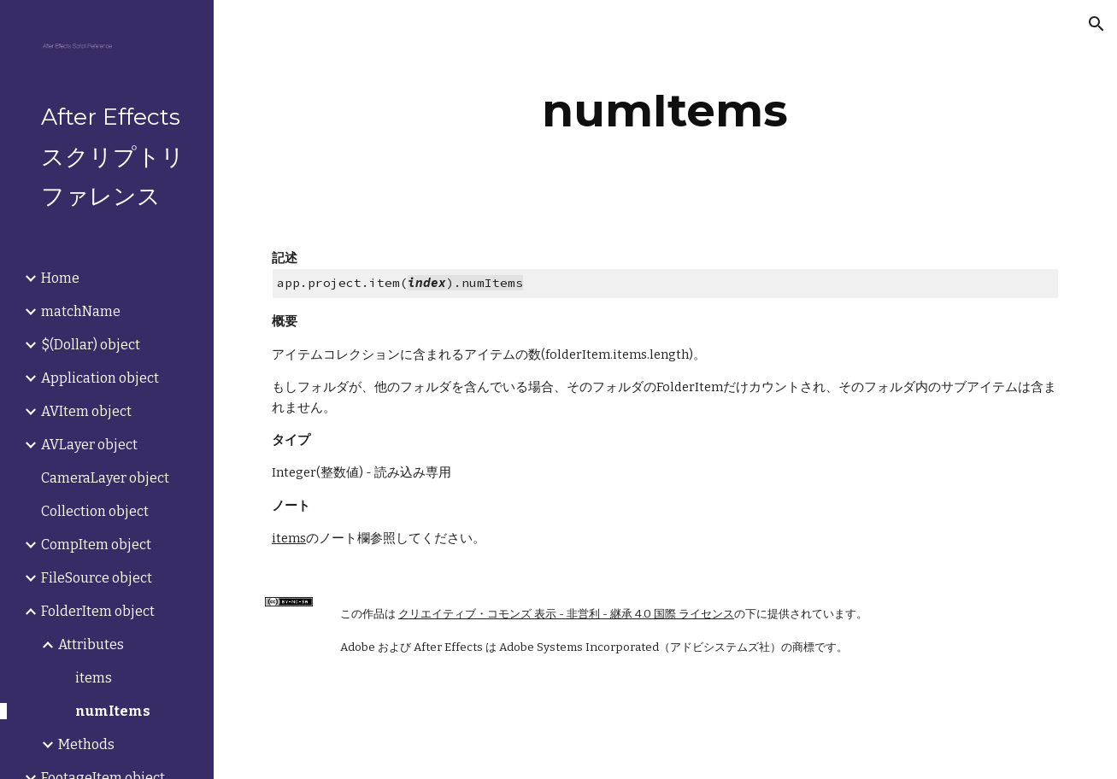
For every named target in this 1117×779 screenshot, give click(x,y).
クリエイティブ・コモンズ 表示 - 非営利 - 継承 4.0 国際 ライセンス (566, 614)
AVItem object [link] (86, 411)
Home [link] (60, 278)
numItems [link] (112, 711)
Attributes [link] (91, 644)
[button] (1096, 23)
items (289, 538)
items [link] (93, 678)
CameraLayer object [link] (105, 478)
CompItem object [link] (96, 544)
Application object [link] (100, 378)
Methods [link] (86, 744)
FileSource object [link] (96, 578)
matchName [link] (81, 311)
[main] (665, 110)
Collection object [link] (95, 511)
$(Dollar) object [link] (90, 345)
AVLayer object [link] (89, 444)
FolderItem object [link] (98, 611)
